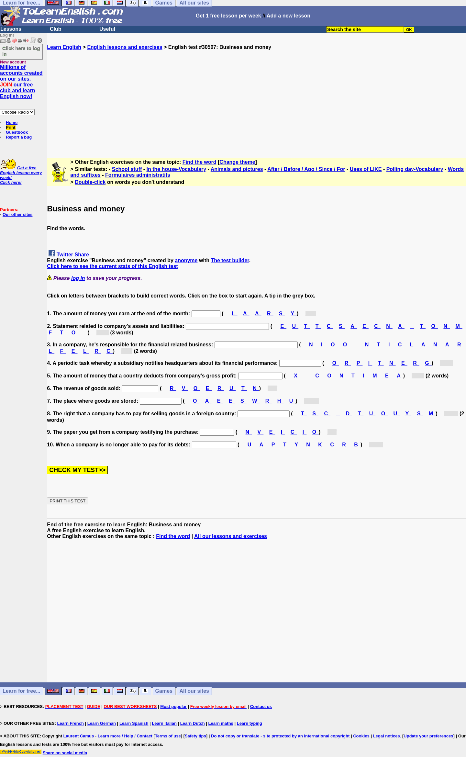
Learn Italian (164, 723)
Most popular (173, 706)
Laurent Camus (78, 736)
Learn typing (249, 723)
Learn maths (220, 723)
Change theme (237, 162)
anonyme (186, 260)
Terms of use (168, 736)
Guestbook (17, 132)
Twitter (65, 254)
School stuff (127, 169)
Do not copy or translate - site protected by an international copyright (280, 736)
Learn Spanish (134, 723)
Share (82, 254)
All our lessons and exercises (230, 536)
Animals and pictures (237, 169)
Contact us (261, 706)
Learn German (101, 723)
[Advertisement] (256, 95)
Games (163, 691)
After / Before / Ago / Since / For (306, 169)
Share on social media (65, 752)
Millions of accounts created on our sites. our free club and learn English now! (21, 81)
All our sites (194, 691)
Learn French (70, 723)
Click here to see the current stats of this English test (112, 266)
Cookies (361, 736)
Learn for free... (21, 691)
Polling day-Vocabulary (414, 169)
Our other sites (17, 214)
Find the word (199, 162)
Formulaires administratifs (137, 175)
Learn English (64, 47)
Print (11, 127)
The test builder (230, 260)
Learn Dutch (192, 723)
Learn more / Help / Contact (125, 736)
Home (11, 122)
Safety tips (195, 736)
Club (55, 29)
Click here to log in (21, 50)
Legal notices (386, 736)
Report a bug (19, 137)
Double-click (90, 182)
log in (78, 278)
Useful (107, 29)
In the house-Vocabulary (176, 169)
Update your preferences (428, 736)
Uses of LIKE (366, 169)
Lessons (10, 29)
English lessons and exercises (124, 47)
